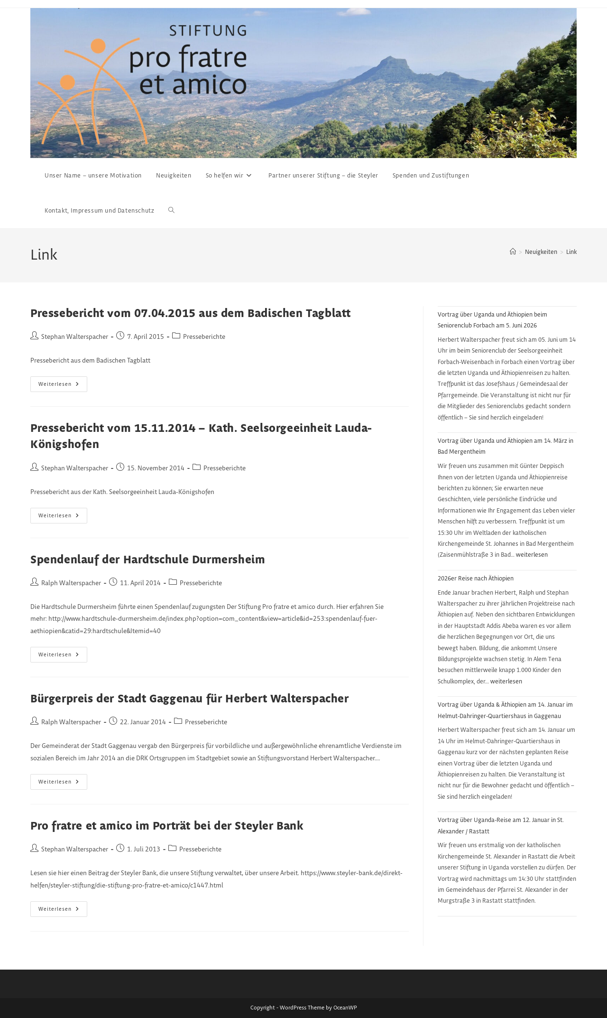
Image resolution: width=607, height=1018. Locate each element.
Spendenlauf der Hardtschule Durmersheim (147, 560)
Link (571, 252)
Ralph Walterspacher (71, 583)
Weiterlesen (62, 386)
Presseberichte (204, 337)
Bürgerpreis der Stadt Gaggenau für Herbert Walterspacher (189, 699)
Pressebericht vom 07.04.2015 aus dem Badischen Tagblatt (190, 314)
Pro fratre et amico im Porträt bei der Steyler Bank (167, 826)
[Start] (513, 252)
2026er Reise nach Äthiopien (476, 578)
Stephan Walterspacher (74, 337)
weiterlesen (532, 555)
